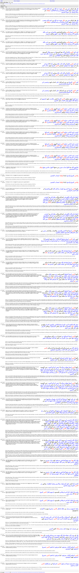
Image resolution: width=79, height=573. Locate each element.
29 (29, 3)
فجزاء (72, 276)
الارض (43, 326)
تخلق (54, 423)
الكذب (63, 350)
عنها (73, 338)
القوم (53, 412)
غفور (44, 338)
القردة (66, 10)
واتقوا (72, 412)
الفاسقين (48, 412)
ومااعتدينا (69, 402)
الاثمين (72, 374)
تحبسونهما (61, 370)
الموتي (67, 427)
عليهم (56, 34)
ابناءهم (52, 547)
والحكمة (71, 423)
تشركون (49, 539)
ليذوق (45, 277)
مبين (45, 428)
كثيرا (74, 99)
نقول (62, 564)
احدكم (54, 367)
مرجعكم (70, 360)
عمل (76, 232)
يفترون (72, 350)
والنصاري (53, 32)
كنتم (56, 360)
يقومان (53, 399)
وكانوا (65, 84)
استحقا (65, 399)
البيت (67, 324)
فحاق (59, 509)
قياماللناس (57, 324)
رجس (45, 231)
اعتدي (51, 252)
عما (69, 65)
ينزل (67, 338)
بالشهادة (65, 411)
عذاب (46, 65)
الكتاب (76, 423)
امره (74, 279)
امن (47, 32)
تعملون (52, 360)
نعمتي (56, 420)
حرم (42, 54)
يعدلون (65, 485)
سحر (48, 428)
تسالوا (76, 338)
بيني (55, 535)
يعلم (61, 326)
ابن (55, 52)
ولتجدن (76, 110)
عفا (71, 279)
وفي (66, 100)
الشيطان (72, 232)
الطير (76, 425)
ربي (62, 54)
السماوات (53, 326)
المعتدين (69, 190)
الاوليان (64, 401)
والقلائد (76, 326)
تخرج (71, 427)
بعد (49, 252)
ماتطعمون (46, 199)
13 (13, 3)
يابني (76, 54)
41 (42, 3)
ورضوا (54, 462)
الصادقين (63, 460)
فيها (44, 167)
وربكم (59, 54)
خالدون (56, 100)
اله (51, 64)
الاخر (72, 34)
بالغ (77, 277)
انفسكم (62, 358)
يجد (53, 200)
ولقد (77, 509)
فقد (45, 54)
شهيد (58, 535)
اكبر (70, 535)
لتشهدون (56, 537)
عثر (75, 399)
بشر (69, 9)
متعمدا (76, 276)
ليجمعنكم (75, 519)
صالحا (65, 34)
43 (44, 3)
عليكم (67, 358)
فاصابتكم (75, 370)
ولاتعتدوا (47, 189)
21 (21, 3)
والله (76, 242)
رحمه (61, 529)
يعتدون (61, 84)
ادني (74, 411)
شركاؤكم (47, 564)
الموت (50, 367)
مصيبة (70, 370)
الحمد (76, 484)
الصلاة (51, 370)
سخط (76, 100)
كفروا (53, 65)
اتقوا (56, 241)
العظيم (76, 464)
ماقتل (65, 276)
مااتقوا (76, 241)
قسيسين (72, 112)
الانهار (51, 167)
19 (19, 3)
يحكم (56, 276)
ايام (44, 200)
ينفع (67, 460)
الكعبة (74, 277)
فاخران (58, 399)
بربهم (69, 485)
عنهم (57, 462)
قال (76, 420)
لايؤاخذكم (75, 197)
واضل (73, 12)
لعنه (50, 9)
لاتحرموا (66, 189)
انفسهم (44, 99)
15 (15, 3)
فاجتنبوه (66, 232)
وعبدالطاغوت (54, 10)
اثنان (76, 369)
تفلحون (58, 232)
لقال (48, 492)
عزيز (76, 281)
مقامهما (48, 399)
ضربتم (48, 369)
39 (40, 3)
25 (25, 3)
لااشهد (74, 539)
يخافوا (52, 411)
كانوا (42, 509)
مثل (69, 276)
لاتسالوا (66, 336)
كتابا (68, 492)
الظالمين (57, 402)
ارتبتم (74, 372)
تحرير (64, 200)
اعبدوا (68, 54)
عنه (50, 462)
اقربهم (71, 110)
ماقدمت (51, 99)
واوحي (47, 535)
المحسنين (72, 169)
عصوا (68, 84)
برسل (68, 509)
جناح (53, 239)
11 (11, 3)
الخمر (64, 231)
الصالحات (58, 239)
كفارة (74, 202)
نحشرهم (72, 564)
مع (51, 537)
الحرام (63, 324)
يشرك (51, 54)
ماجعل (76, 348)
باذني (73, 425)
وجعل (73, 10)
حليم (76, 340)
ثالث (61, 64)
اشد (73, 109)
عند (58, 9)
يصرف (74, 529)
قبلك (62, 509)
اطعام (67, 199)
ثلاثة (58, 64)
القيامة (65, 519)
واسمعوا (65, 412)
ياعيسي (69, 420)
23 (23, 3)
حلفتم (63, 202)
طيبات (61, 189)
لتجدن (76, 109)
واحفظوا (58, 202)
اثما (61, 399)
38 (39, 3)
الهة (46, 537)
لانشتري (70, 372)
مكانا (76, 12)
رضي (63, 462)
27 (27, 3)
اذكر (60, 420)
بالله (44, 32)
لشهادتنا (50, 401)
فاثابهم (76, 167)
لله (73, 484)
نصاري (49, 110)
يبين (46, 202)
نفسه (47, 517)
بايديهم (52, 492)
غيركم (57, 369)
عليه (77, 10)
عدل (49, 276)
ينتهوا (72, 65)
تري (77, 99)
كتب (53, 517)
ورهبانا (67, 112)
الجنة (71, 55)
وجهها (58, 411)
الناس (69, 109)
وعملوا (64, 239)
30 (30, 3)
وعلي (49, 420)
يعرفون (57, 547)
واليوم (76, 34)
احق (46, 401)
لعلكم (71, 204)
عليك (52, 420)
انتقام (71, 281)
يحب (73, 242)
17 (17, 3)
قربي (55, 372)
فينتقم (54, 279)
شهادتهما (75, 402)
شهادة (67, 367)
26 (26, 3)
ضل (51, 358)
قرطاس (62, 492)
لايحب (74, 190)
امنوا (71, 32)
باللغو (68, 197)
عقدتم (46, 197)
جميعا (66, 360)
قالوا (68, 52)
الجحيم (52, 175)
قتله (50, 274)
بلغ (64, 537)
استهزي (72, 509)
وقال (48, 52)
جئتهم (76, 428)
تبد (55, 336)
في (65, 197)
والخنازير (61, 10)
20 (20, 3)
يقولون (66, 65)
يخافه (62, 252)
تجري (61, 167)
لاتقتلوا (66, 274)
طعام (65, 277)
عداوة (66, 109)
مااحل (57, 189)
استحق (73, 401)
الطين (49, 423)
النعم (59, 276)
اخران (63, 369)
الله (55, 9)
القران (63, 338)
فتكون (63, 425)
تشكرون (66, 204)
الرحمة (43, 517)
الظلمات (48, 484)
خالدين (48, 167)
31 (31, 3)
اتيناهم (73, 547)
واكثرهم (58, 350)
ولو (62, 372)
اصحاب (57, 175)
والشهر (52, 324)
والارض (58, 484)
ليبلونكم (66, 251)
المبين (51, 529)
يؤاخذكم (53, 197)
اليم (43, 65)
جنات (64, 167)
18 (18, 3)
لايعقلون (52, 350)
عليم (66, 328)
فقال (67, 428)
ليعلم (70, 252)
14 (14, 3)
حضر (57, 367)
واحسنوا (43, 241)
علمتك (47, 421)
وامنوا (72, 241)
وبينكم (52, 535)
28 (28, 3)
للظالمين (57, 55)
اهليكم (76, 200)
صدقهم (58, 460)
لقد (77, 52)
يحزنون (48, 34)
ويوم (76, 564)
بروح (73, 421)
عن (70, 12)
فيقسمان (46, 370)
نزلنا (74, 492)
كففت (57, 427)
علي (57, 82)
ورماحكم (75, 252)
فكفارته (71, 199)
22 (22, 3)
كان (60, 372)
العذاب (63, 100)
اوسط (51, 199)
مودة (67, 110)
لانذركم (72, 537)
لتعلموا (69, 326)
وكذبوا (68, 175)
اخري (43, 537)
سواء (67, 12)
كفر (75, 52)
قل (77, 9)
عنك (46, 427)
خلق (68, 484)
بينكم (62, 367)
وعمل (69, 34)
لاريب (61, 519)
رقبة (61, 200)
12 (12, 3)
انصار (50, 55)
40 (41, 3)
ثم (59, 241)
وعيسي (46, 82)
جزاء (76, 169)
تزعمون (73, 565)
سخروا (51, 509)
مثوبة (60, 9)
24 (24, 3)
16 (16, 3)
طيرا (59, 425)
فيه (58, 519)
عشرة (63, 199)
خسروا (51, 519)
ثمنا (65, 372)
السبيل (63, 12)
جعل (77, 324)
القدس (69, 421)
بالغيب (59, 252)
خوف (59, 34)
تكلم (65, 421)
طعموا (47, 239)
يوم (70, 460)
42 (43, 3)
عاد (57, 279)
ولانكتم (51, 372)
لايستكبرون (58, 112)
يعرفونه (64, 547)
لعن (77, 82)
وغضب (44, 9)
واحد (45, 64)
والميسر (59, 231)
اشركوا (47, 109)
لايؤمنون (75, 520)
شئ (69, 328)
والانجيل (61, 423)
